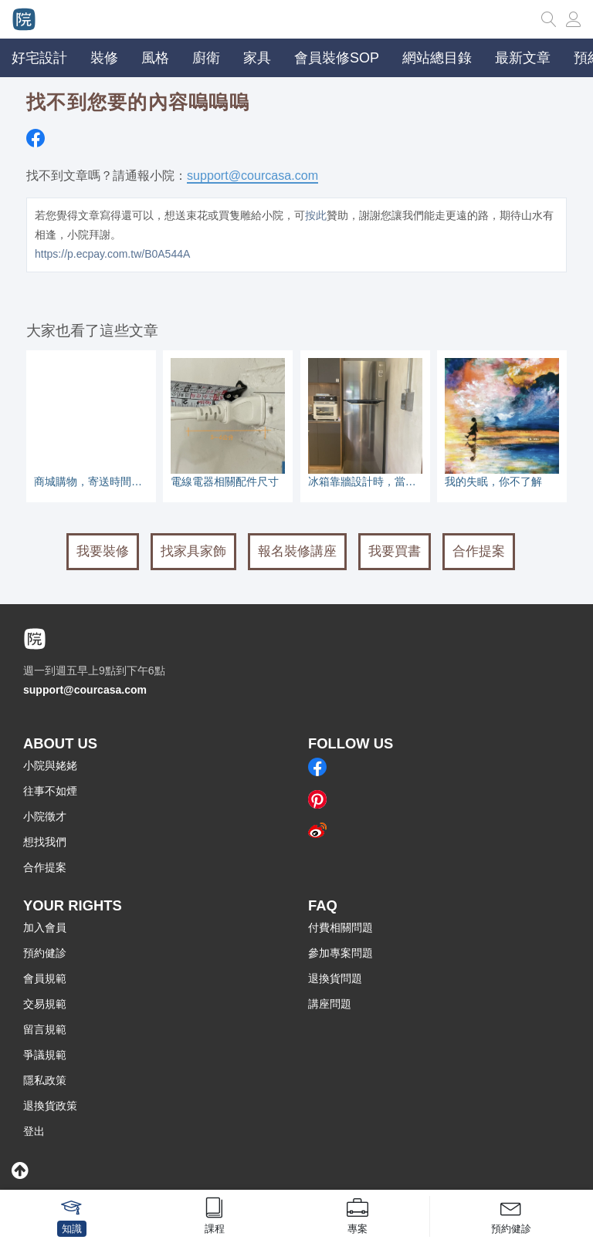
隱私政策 (44, 1080)
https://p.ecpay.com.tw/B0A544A (112, 254)
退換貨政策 (50, 1105)
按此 (316, 215)
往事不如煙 (50, 791)
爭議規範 (44, 1055)
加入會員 (44, 927)
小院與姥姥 (50, 765)
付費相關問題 (340, 927)
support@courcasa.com (252, 175)
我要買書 (394, 551)
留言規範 (44, 1029)
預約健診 (44, 953)
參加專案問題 (340, 953)
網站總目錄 (437, 58)
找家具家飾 (193, 551)
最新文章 (523, 58)
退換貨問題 (335, 978)
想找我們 (44, 842)
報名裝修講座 (297, 551)
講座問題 (329, 1004)
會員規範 (44, 978)
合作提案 (478, 551)
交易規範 (44, 1004)
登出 (34, 1131)
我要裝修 (102, 551)
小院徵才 (44, 816)
